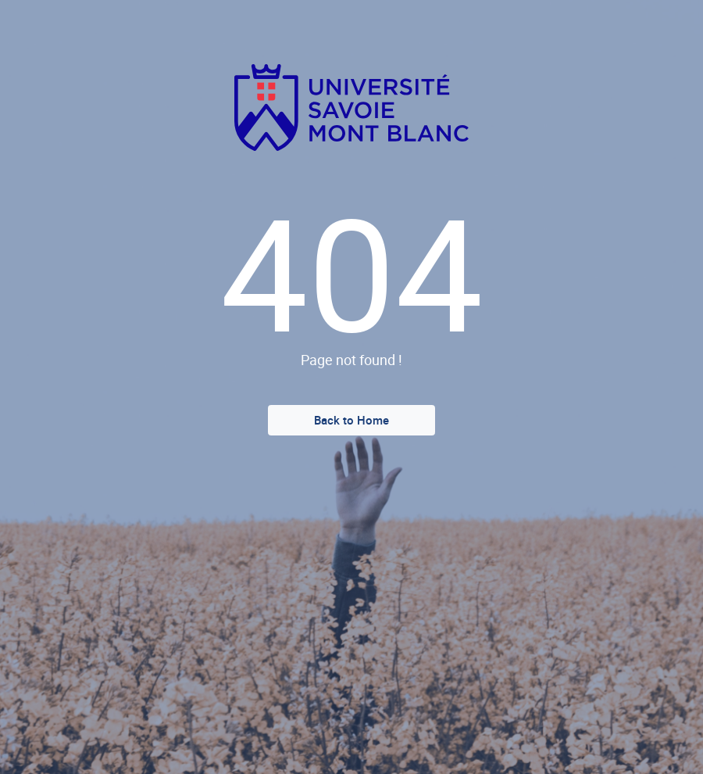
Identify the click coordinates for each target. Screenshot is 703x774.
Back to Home (351, 420)
